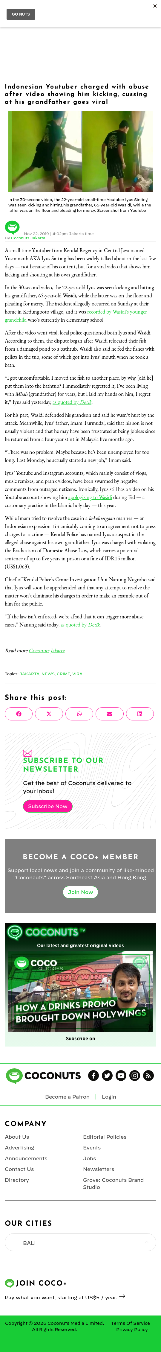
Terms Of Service (130, 1323)
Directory (17, 1180)
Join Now (80, 892)
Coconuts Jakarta (28, 238)
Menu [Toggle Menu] (9, 9)
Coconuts (87, 9)
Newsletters (98, 1169)
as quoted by (66, 402)
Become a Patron (67, 1096)
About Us (17, 1137)
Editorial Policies (104, 1137)
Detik (85, 402)
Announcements (26, 1158)
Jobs (89, 1158)
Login (152, 9)
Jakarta (29, 674)
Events (92, 1147)
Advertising (19, 1147)
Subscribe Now (48, 806)
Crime (63, 674)
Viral (78, 674)
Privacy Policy (132, 1329)
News (48, 674)
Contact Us (19, 1169)
